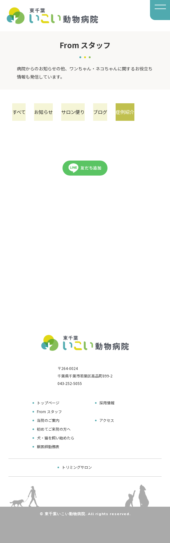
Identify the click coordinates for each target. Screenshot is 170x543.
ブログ (100, 112)
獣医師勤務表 (48, 446)
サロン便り (73, 112)
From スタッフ (49, 411)
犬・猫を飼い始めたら (55, 437)
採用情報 (106, 402)
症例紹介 (125, 112)
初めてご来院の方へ (54, 429)
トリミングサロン (77, 467)
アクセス (106, 420)
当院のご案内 (48, 420)
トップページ (48, 402)
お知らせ (43, 112)
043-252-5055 (70, 383)
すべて (19, 112)
